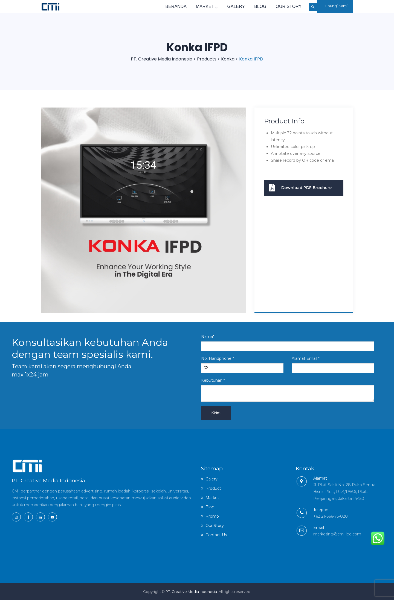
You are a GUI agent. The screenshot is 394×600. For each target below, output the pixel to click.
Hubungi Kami (333, 6)
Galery (219, 6)
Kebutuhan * (287, 390)
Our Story (272, 6)
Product (213, 488)
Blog (243, 6)
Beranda (158, 6)
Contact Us (216, 534)
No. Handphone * (242, 364)
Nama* (287, 342)
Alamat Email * (333, 364)
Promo (212, 516)
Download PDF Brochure (298, 188)
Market (190, 6)
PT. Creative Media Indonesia (191, 591)
